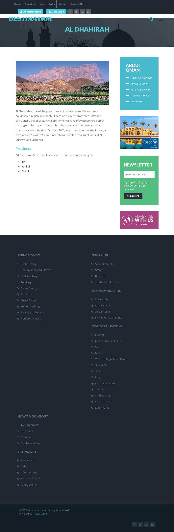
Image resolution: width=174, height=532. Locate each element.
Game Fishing (29, 300)
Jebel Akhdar (103, 407)
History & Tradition (141, 77)
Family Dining (29, 484)
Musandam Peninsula (108, 341)
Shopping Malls (104, 264)
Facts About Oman (141, 89)
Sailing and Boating (32, 312)
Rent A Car (27, 431)
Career (62, 3)
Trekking (26, 282)
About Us (30, 3)
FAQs (52, 3)
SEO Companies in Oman (70, 517)
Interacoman (41, 513)
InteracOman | (47, 517)
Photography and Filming (36, 270)
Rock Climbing (29, 276)
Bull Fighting (28, 294)
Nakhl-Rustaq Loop (106, 383)
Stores (99, 270)
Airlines (25, 437)
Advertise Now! (30, 11)
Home (17, 3)
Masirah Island (104, 401)
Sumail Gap (102, 365)
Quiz (42, 3)
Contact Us (76, 3)
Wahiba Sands (104, 395)
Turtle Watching (30, 306)
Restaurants (28, 460)
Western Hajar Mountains (110, 359)
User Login (56, 11)
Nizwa (99, 353)
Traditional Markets (107, 282)
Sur (97, 347)
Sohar (99, 371)
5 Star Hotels (103, 299)
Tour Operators (30, 425)
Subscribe (133, 196)
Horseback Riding (31, 318)
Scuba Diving (28, 264)
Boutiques (101, 276)
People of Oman (139, 83)
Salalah (99, 389)
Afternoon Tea (29, 472)
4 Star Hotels (103, 305)
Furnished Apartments (108, 317)
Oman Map (137, 101)
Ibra (97, 377)
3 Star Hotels (103, 311)
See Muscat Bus (30, 443)
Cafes (24, 466)
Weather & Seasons (141, 95)
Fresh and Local (30, 478)
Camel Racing (29, 288)
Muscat (99, 335)
